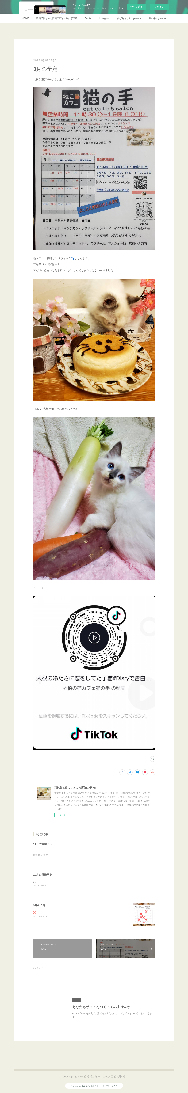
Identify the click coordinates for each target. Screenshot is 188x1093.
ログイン (159, 6)
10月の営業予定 (42, 874)
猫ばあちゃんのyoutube (129, 18)
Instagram (104, 18)
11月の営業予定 (42, 844)
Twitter (88, 18)
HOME (25, 18)
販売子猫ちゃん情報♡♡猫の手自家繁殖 (56, 18)
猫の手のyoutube (157, 18)
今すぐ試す (136, 6)
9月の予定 (39, 905)
